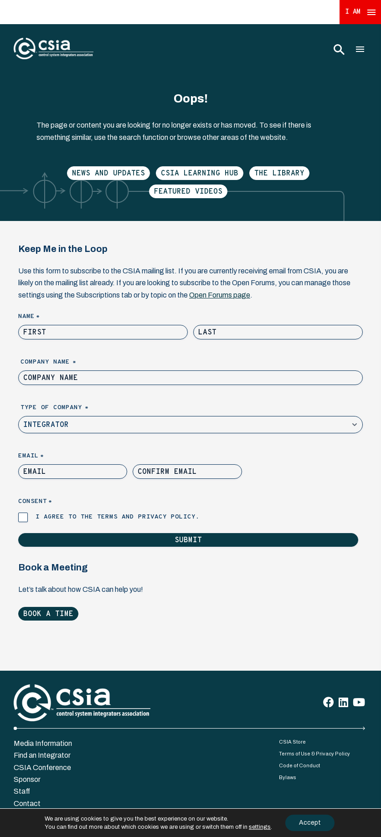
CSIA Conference (42, 767)
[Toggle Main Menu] (360, 49)
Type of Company (70, 408)
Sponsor (27, 779)
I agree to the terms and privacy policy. (118, 517)
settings (260, 827)
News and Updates (108, 173)
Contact (27, 803)
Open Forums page (219, 295)
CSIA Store (292, 742)
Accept (310, 822)
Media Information (43, 743)
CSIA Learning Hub (199, 173)
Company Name (64, 362)
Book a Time (48, 614)
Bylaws (287, 777)
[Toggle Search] (338, 49)
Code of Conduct (299, 765)
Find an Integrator (42, 755)
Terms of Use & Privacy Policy (314, 753)
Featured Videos (188, 191)
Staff (22, 791)
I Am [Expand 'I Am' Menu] (360, 12)
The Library (279, 173)
